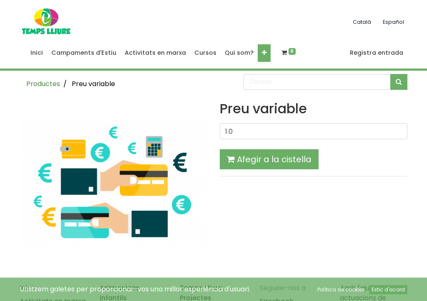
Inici (26, 288)
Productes (43, 84)
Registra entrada (376, 52)
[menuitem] (36, 53)
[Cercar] (398, 82)
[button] (264, 53)
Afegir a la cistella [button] (269, 159)
